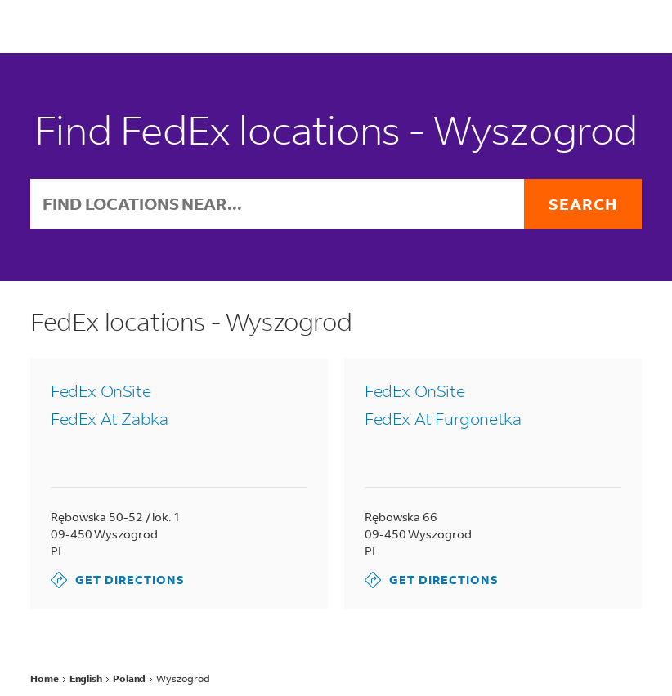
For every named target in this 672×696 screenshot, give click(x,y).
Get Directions (118, 580)
